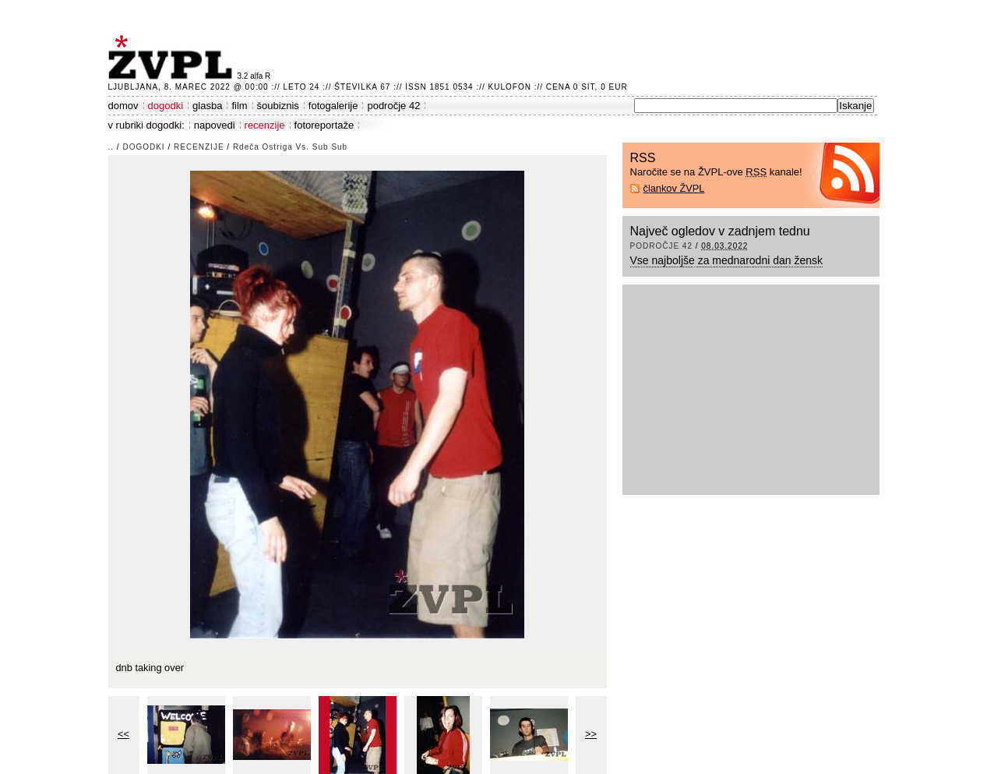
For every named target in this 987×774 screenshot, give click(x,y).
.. (111, 147)
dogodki (166, 105)
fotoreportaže (324, 125)
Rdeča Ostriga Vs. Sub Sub (290, 147)
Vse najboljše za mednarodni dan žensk (726, 260)
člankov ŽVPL (674, 188)
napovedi (214, 125)
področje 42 (393, 105)
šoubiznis (278, 105)
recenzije (265, 125)
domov (123, 105)
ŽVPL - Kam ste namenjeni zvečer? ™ (173, 57)
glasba (207, 105)
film (239, 105)
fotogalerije (333, 105)
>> (591, 734)
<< (123, 734)
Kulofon (509, 87)
